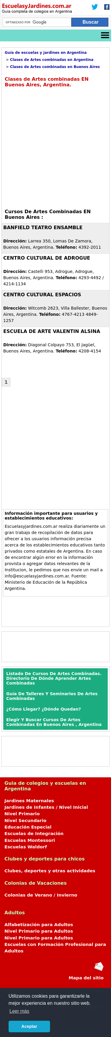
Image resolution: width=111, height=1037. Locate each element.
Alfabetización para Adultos (38, 924)
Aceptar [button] (29, 1026)
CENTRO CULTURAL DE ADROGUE (46, 258)
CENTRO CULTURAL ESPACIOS (42, 294)
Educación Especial (28, 827)
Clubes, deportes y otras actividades (49, 870)
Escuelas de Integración (34, 833)
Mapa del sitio (86, 978)
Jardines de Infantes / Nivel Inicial (46, 807)
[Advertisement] (55, 147)
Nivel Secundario (25, 820)
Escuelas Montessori (29, 840)
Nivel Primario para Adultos (38, 931)
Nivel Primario (22, 813)
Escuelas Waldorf (25, 847)
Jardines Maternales (29, 800)
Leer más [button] (19, 1011)
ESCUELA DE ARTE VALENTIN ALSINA (51, 331)
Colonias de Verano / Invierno (40, 895)
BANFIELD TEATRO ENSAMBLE (43, 227)
